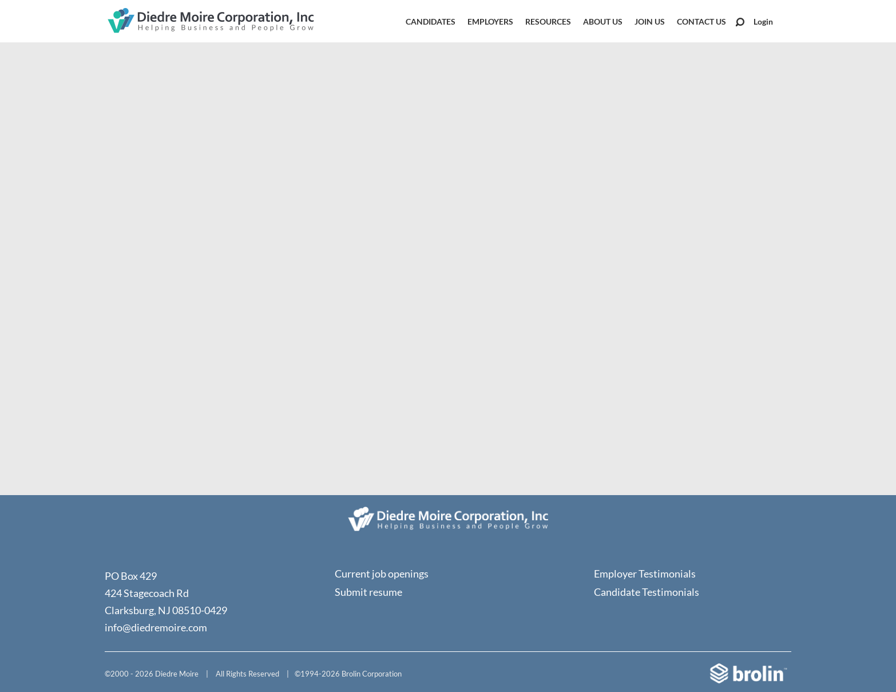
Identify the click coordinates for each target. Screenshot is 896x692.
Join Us (650, 21)
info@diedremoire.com (156, 627)
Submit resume (368, 592)
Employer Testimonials (645, 573)
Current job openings (382, 573)
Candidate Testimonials (646, 592)
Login (763, 21)
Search (740, 22)
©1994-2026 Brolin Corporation (348, 673)
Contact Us (701, 21)
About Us (603, 21)
